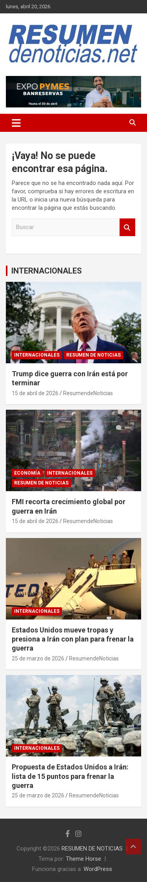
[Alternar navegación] (16, 123)
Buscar (127, 227)
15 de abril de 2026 (35, 393)
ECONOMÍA (27, 473)
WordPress (97, 869)
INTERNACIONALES (46, 271)
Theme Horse (83, 858)
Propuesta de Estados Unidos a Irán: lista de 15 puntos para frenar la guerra (70, 776)
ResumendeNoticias (88, 393)
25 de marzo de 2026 (38, 658)
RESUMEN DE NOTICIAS (93, 355)
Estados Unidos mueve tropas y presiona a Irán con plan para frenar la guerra (73, 639)
